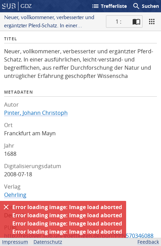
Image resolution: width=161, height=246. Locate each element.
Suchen (145, 6)
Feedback (148, 241)
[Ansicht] (152, 21)
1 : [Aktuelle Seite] (118, 21)
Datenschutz (47, 241)
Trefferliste (109, 6)
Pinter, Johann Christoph (36, 113)
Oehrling (15, 195)
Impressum (15, 241)
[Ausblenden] (6, 207)
